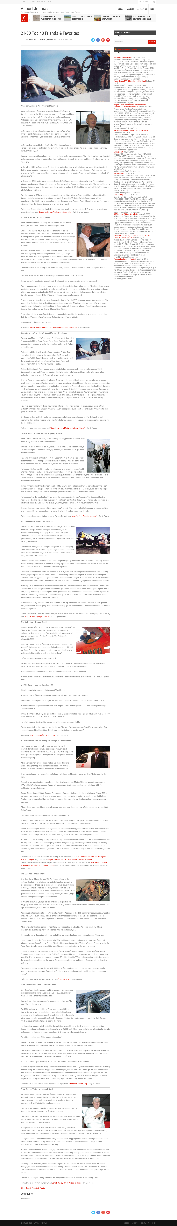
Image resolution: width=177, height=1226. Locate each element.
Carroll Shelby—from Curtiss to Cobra (67, 1183)
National (43, 40)
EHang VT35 (118, 152)
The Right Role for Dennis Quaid (42, 735)
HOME (49, 2)
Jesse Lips (32, 40)
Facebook (136, 2)
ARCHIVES (32, 2)
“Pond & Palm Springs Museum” (37, 617)
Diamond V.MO (119, 173)
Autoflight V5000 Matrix (123, 57)
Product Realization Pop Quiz (125, 259)
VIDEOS (24, 2)
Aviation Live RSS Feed (127, 49)
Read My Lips (51, 40)
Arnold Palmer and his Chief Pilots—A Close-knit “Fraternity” (54, 327)
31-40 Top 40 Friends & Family (33, 1188)
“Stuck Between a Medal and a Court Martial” (67, 428)
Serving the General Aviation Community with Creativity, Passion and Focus (50, 12)
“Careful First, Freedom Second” (84, 516)
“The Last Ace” (64, 979)
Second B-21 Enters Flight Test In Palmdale (131, 130)
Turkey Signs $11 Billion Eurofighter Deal (130, 81)
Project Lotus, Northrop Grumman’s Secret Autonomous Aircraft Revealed (130, 106)
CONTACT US (41, 2)
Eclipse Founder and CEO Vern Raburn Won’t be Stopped (69, 860)
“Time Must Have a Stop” (78, 1084)
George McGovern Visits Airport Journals (55, 212)
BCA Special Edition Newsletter (126, 214)
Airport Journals (35, 8)
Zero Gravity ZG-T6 (121, 195)
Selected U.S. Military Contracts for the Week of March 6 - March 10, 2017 (132, 237)
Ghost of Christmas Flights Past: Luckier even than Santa (51, 19)
